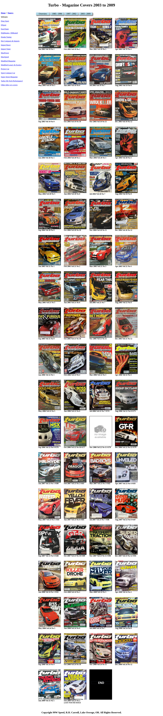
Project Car (5, 69)
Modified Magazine (8, 61)
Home (3, 13)
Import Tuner (6, 49)
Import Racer (6, 45)
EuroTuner (5, 29)
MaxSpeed (5, 57)
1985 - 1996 (57, 14)
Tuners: (10, 13)
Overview (43, 14)
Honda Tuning (6, 37)
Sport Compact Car (8, 73)
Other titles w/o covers (9, 85)
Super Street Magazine (9, 77)
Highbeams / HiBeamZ (9, 33)
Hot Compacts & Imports (10, 41)
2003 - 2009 (86, 14)
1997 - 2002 (71, 14)
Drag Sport (5, 21)
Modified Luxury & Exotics (11, 65)
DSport (3, 25)
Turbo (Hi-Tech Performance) (12, 81)
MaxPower (5, 53)
